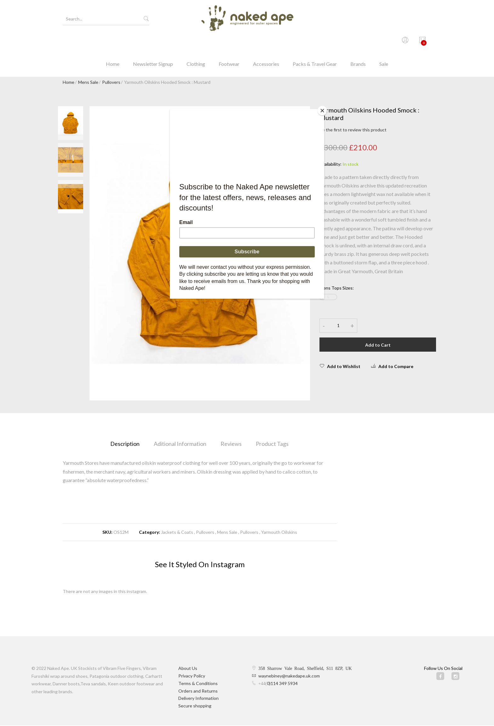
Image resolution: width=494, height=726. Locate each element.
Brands (358, 42)
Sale (383, 42)
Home (112, 42)
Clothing (196, 42)
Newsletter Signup (153, 42)
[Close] (322, 110)
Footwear (229, 42)
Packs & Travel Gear (315, 42)
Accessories (266, 42)
